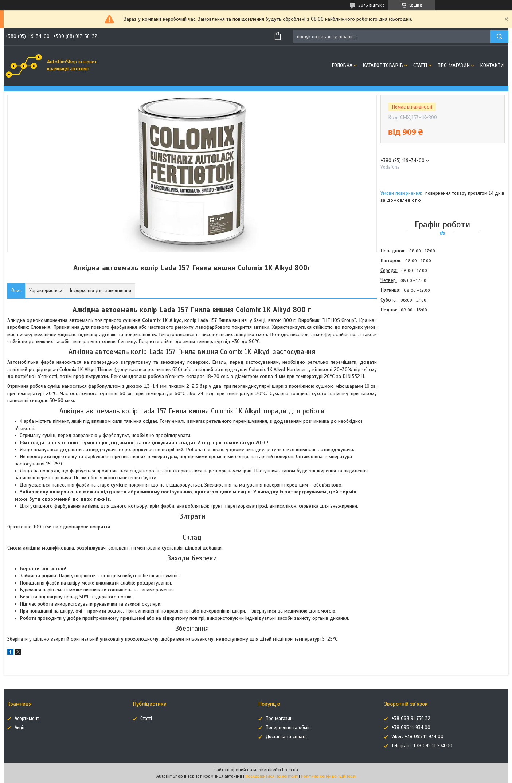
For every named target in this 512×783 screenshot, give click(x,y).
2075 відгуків (371, 5)
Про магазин (453, 65)
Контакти (492, 65)
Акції (19, 728)
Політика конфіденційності (328, 776)
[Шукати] (499, 36)
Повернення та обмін (288, 728)
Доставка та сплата (286, 737)
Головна (342, 65)
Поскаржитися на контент (271, 776)
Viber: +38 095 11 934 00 (417, 737)
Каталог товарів (383, 65)
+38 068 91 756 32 (410, 718)
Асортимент (27, 718)
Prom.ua (290, 769)
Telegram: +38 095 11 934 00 (421, 746)
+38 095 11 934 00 (410, 728)
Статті (420, 65)
